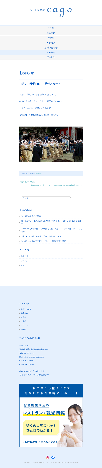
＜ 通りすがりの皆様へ (27, 182)
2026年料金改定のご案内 (31, 216)
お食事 (51, 38)
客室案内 (51, 33)
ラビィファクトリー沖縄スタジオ (34, 375)
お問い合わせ (51, 47)
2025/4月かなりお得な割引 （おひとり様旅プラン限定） (44, 241)
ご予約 (51, 28)
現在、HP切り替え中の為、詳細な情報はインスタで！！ (44, 236)
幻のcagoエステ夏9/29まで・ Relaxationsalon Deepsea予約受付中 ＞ (57, 185)
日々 (22, 266)
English (51, 57)
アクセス (51, 43)
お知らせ (51, 52)
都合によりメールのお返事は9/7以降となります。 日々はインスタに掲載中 (51, 222)
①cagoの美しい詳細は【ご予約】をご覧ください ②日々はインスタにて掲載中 (51, 230)
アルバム (24, 261)
